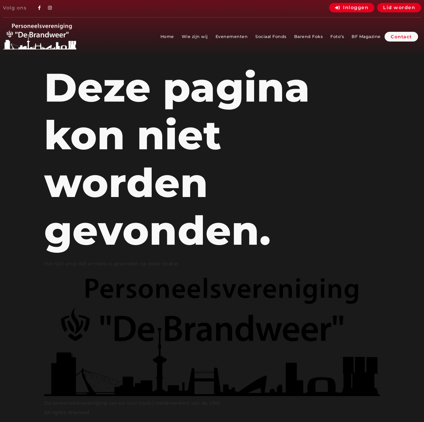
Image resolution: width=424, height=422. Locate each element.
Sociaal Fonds (270, 36)
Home (167, 36)
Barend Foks (308, 36)
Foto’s (337, 36)
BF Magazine (366, 36)
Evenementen (232, 36)
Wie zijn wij (195, 36)
